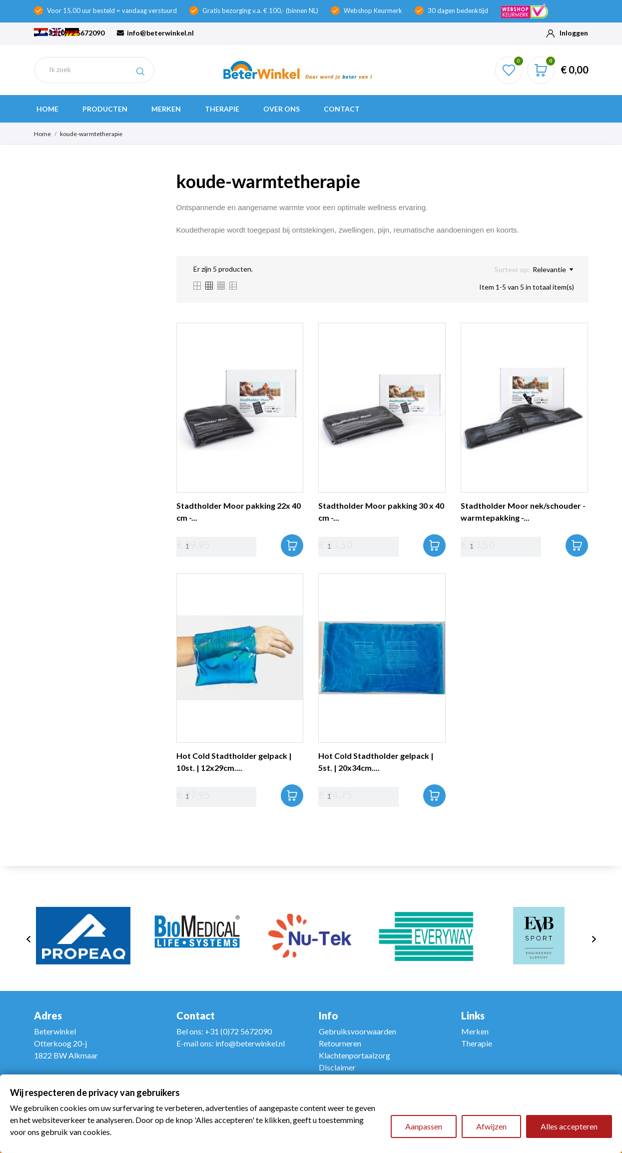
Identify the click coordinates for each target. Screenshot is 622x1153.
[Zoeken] (94, 70)
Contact (342, 109)
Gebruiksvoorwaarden (357, 1031)
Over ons (281, 109)
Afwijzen (491, 1126)
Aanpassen (423, 1126)
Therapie (222, 109)
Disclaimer (337, 1067)
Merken (166, 109)
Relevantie (553, 270)
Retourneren (340, 1043)
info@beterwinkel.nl (155, 33)
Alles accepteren (569, 1126)
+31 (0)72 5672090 (69, 33)
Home (47, 109)
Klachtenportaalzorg (354, 1055)
